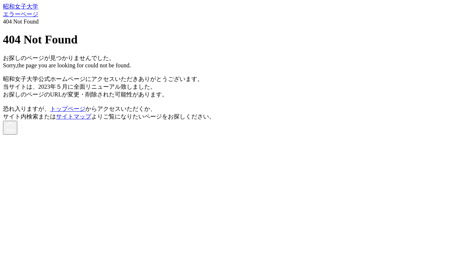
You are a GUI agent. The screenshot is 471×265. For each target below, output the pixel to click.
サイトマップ (73, 116)
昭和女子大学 (20, 6)
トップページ (67, 109)
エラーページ (20, 14)
